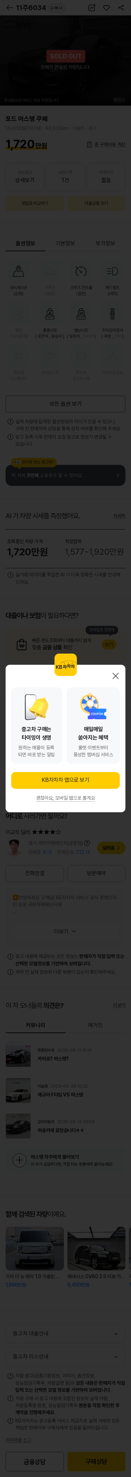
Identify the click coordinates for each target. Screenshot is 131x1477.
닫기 (115, 676)
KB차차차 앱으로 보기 (65, 780)
